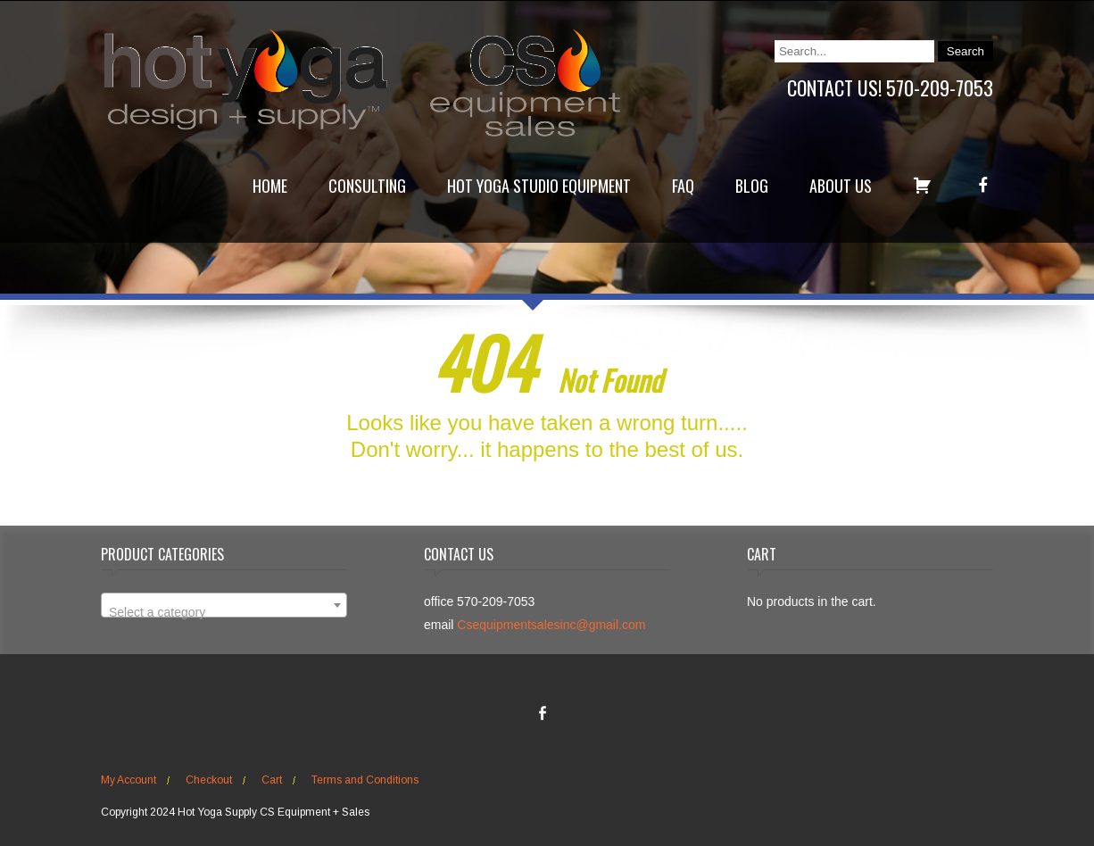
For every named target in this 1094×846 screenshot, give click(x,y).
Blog (751, 185)
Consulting (367, 185)
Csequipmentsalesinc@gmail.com (551, 625)
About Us (840, 185)
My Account (128, 780)
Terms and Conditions (365, 780)
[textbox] (224, 612)
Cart (271, 780)
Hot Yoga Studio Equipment (539, 185)
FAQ (683, 185)
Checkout (209, 780)
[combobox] (224, 605)
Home (270, 185)
